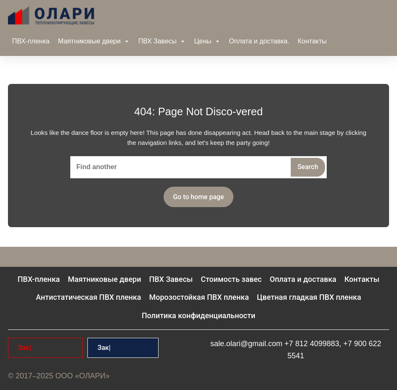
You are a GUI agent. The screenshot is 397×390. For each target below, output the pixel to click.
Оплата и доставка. (259, 41)
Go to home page (198, 197)
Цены (207, 41)
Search (307, 167)
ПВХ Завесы (162, 41)
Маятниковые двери (94, 41)
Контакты (312, 41)
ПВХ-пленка (30, 41)
